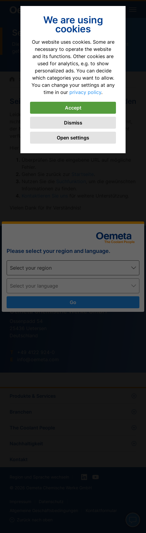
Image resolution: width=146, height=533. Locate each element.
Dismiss (73, 123)
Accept (73, 108)
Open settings (73, 138)
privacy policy (85, 92)
